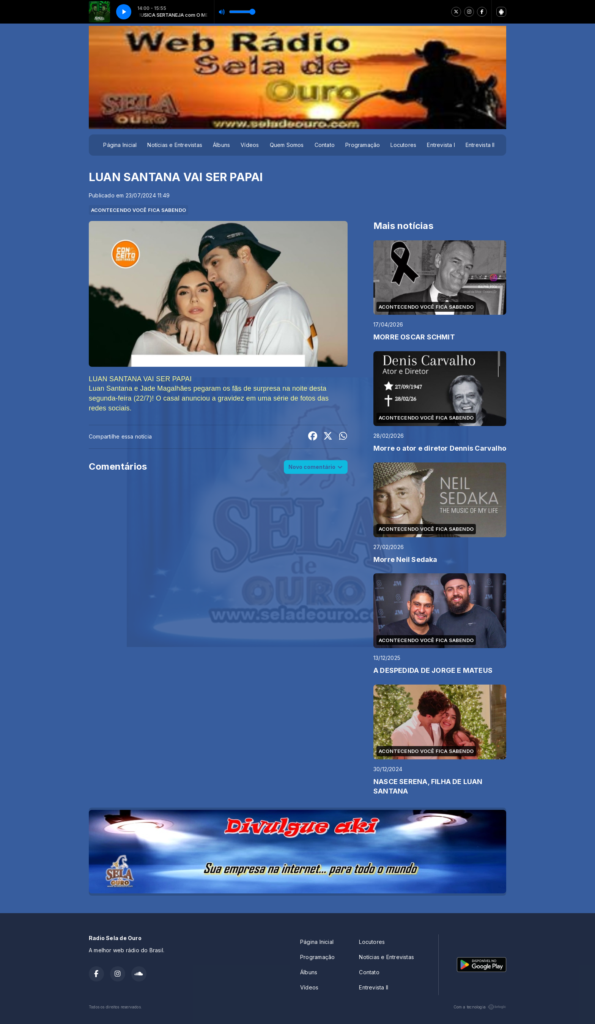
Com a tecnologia (479, 1007)
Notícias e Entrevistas (174, 145)
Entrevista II (480, 145)
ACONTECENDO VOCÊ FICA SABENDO (138, 210)
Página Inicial (120, 145)
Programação (362, 145)
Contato (325, 145)
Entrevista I (441, 145)
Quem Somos (287, 145)
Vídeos (250, 145)
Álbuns (221, 145)
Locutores (403, 145)
